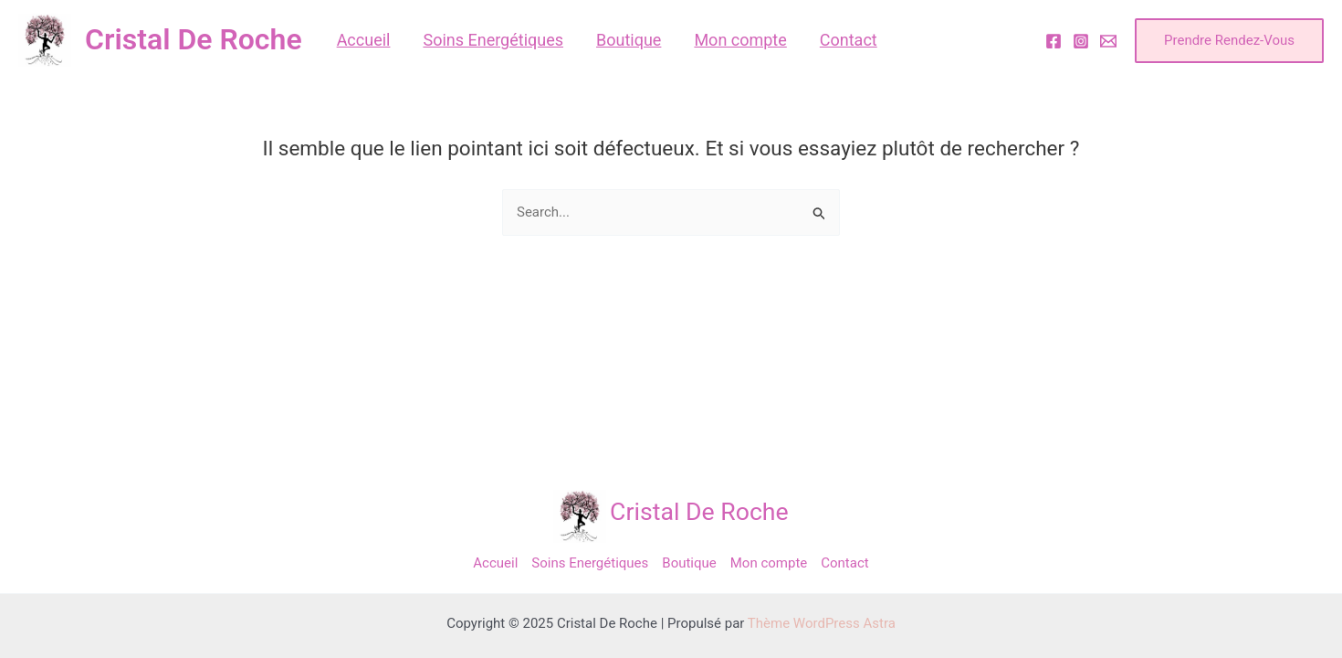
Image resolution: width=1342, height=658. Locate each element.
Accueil (495, 563)
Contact (844, 563)
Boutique (689, 563)
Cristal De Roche (193, 39)
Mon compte (769, 563)
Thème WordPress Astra (822, 623)
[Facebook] (1053, 41)
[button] (1229, 40)
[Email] (1108, 41)
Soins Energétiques (589, 563)
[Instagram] (1081, 41)
